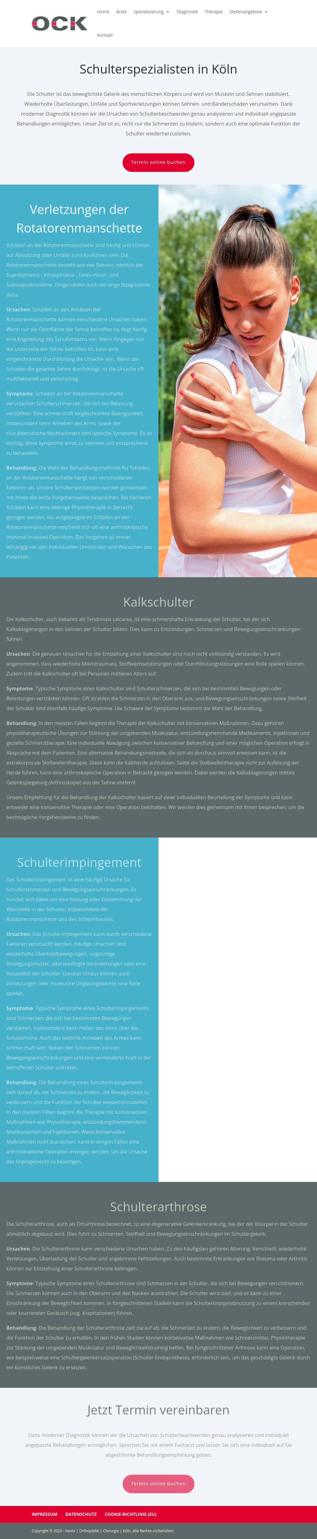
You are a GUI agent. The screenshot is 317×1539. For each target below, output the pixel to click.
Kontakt (105, 35)
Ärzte (121, 12)
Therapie (214, 12)
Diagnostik (187, 12)
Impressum (44, 1514)
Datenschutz (81, 1514)
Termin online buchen (158, 162)
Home (103, 12)
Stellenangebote (245, 12)
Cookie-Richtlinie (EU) (130, 1514)
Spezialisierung (148, 12)
